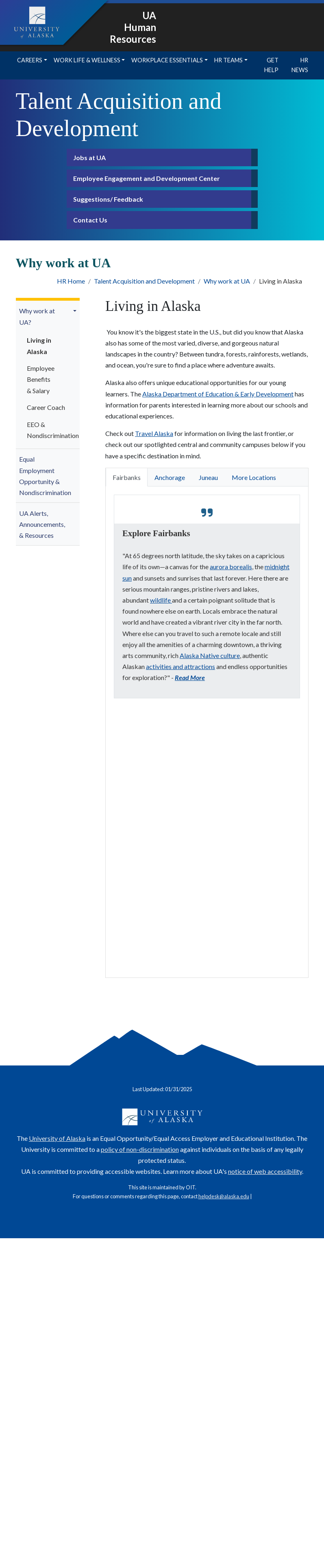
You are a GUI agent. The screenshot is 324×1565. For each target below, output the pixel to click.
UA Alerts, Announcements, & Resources (42, 524)
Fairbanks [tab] (127, 477)
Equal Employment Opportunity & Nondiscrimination (44, 475)
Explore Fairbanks (156, 533)
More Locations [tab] (254, 477)
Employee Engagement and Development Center (146, 178)
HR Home (71, 281)
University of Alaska (57, 1138)
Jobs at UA (89, 157)
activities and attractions (180, 666)
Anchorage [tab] (169, 477)
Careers (29, 60)
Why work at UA (227, 281)
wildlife (161, 600)
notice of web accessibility (265, 1171)
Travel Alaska (154, 433)
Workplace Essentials (167, 60)
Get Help (271, 65)
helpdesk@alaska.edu (223, 1196)
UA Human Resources (133, 27)
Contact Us (90, 220)
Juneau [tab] (208, 477)
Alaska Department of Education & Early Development (218, 394)
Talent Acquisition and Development (144, 281)
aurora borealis (231, 566)
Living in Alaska (39, 345)
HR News (299, 65)
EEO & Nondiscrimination (49, 429)
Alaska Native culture (210, 655)
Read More (190, 677)
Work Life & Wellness (87, 60)
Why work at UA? (37, 316)
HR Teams (228, 60)
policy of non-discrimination (140, 1149)
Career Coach (46, 407)
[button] (76, 311)
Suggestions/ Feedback (108, 199)
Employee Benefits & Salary (40, 379)
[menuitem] (48, 375)
